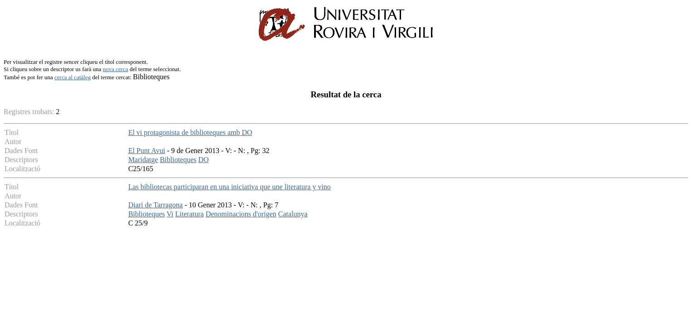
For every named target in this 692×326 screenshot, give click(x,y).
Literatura (189, 214)
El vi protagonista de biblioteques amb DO (190, 132)
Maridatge (143, 159)
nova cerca (115, 69)
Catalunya (293, 214)
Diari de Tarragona (155, 205)
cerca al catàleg (72, 77)
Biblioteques (178, 159)
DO (203, 159)
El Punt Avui (146, 150)
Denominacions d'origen (241, 214)
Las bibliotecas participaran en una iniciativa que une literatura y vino (229, 187)
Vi (170, 214)
